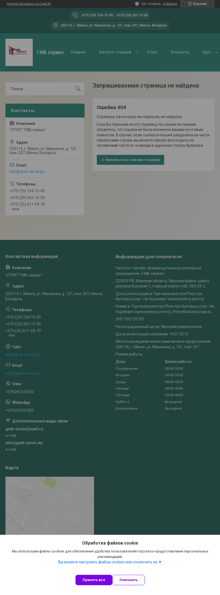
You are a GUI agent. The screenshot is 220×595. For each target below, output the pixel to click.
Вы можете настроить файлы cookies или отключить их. (108, 562)
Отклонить (128, 580)
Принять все (94, 580)
